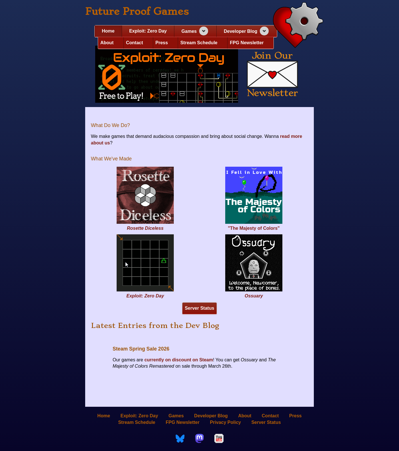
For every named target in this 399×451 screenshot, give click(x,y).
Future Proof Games (137, 11)
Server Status (199, 307)
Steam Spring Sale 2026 (141, 349)
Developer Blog (240, 31)
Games (189, 31)
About (106, 42)
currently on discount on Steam (178, 359)
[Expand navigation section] (203, 31)
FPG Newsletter (247, 42)
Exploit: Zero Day (148, 31)
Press (161, 42)
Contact (134, 42)
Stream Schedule (199, 42)
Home (108, 31)
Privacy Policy (225, 422)
